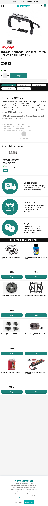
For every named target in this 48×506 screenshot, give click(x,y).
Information (9, 85)
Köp (11, 277)
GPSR (23, 88)
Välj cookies (18, 502)
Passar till (39, 85)
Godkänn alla (29, 502)
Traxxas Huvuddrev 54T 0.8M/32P (10, 295)
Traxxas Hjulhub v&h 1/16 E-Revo (10, 334)
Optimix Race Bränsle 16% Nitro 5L (10, 372)
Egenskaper (23, 85)
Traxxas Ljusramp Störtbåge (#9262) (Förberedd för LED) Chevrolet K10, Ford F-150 (11, 160)
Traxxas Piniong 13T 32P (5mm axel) (35, 334)
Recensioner (8, 88)
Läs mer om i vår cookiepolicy (27, 498)
